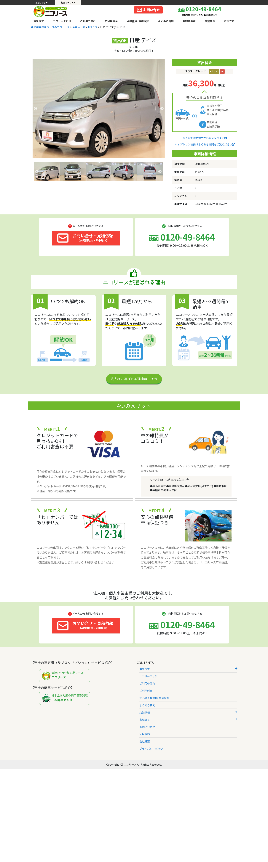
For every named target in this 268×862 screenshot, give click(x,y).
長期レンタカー (42, 2)
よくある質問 (166, 21)
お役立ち (229, 21)
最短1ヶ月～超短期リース (65, 676)
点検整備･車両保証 (138, 21)
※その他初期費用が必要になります (205, 138)
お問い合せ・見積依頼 (85, 238)
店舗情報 (210, 21)
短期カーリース (68, 2)
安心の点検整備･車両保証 (154, 698)
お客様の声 (189, 21)
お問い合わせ (147, 727)
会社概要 (144, 741)
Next (162, 109)
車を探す (39, 21)
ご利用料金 (111, 21)
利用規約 (144, 734)
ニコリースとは (62, 21)
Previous (35, 109)
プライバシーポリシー (152, 748)
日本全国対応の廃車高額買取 (65, 698)
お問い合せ (148, 9)
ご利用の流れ (88, 21)
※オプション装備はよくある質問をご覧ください (205, 144)
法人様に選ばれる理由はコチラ (134, 378)
